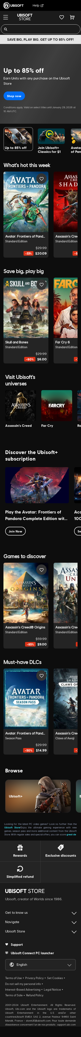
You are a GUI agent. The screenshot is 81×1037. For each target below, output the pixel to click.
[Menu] (5, 17)
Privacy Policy (34, 978)
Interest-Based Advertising (22, 989)
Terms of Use (13, 978)
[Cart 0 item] (72, 17)
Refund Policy (34, 995)
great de (71, 834)
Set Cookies (55, 978)
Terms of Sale (14, 995)
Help (38, 5)
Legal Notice (52, 989)
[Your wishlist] (61, 17)
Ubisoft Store (12, 827)
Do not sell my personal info (23, 984)
